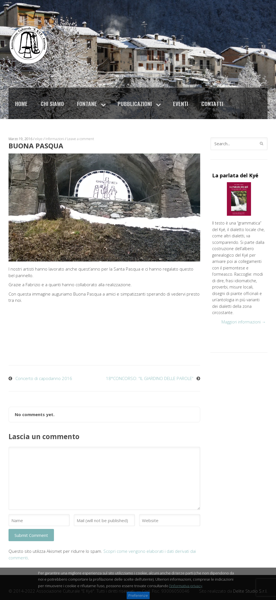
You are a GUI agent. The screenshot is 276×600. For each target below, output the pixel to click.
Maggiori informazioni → (243, 322)
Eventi (180, 103)
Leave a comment (80, 138)
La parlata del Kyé (235, 175)
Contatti (212, 103)
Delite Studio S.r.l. (250, 591)
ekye (39, 138)
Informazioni (54, 138)
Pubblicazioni (135, 103)
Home (21, 103)
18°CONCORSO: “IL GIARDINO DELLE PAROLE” (149, 378)
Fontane (87, 103)
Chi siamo (52, 103)
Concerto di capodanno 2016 (43, 378)
